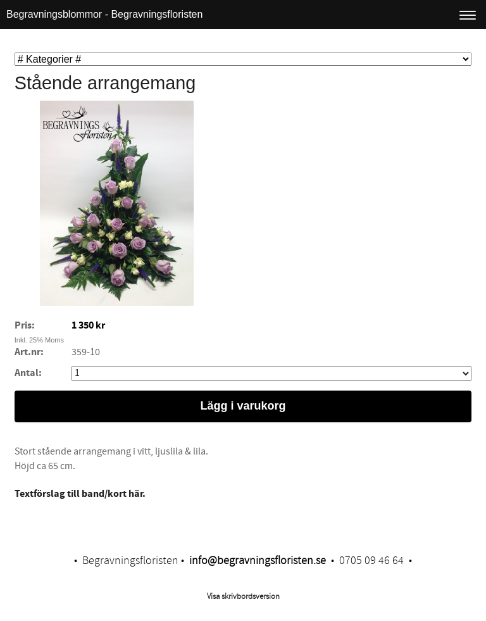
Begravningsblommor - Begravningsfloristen (104, 14)
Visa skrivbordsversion (243, 596)
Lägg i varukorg (242, 405)
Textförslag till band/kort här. (80, 494)
